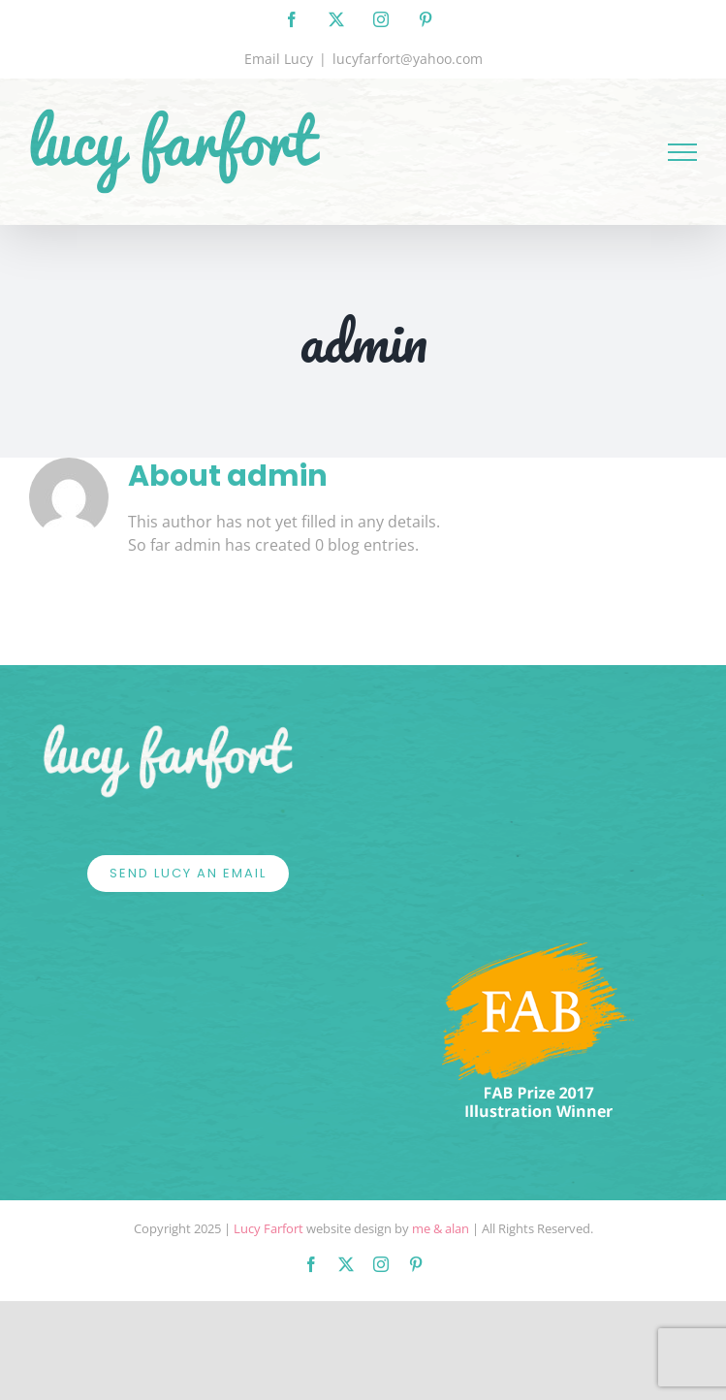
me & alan (440, 1228)
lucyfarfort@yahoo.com (407, 58)
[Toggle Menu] (682, 152)
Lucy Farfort (268, 1228)
